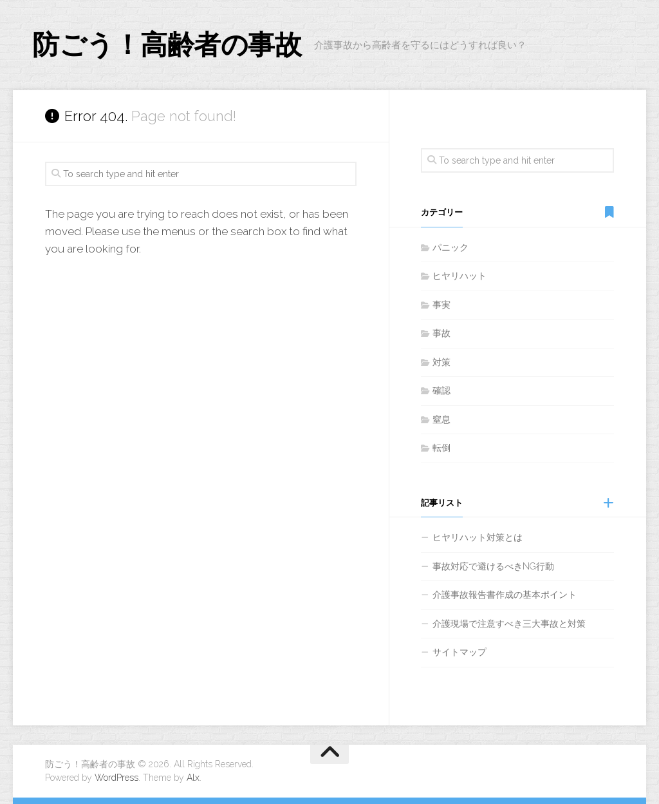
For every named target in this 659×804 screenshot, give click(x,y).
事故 (441, 333)
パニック (450, 247)
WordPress (116, 777)
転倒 (441, 448)
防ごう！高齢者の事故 (166, 45)
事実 (441, 305)
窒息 (441, 419)
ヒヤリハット (459, 276)
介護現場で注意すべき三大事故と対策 (509, 623)
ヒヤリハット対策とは (477, 537)
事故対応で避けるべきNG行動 (493, 566)
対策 (441, 362)
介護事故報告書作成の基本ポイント (504, 594)
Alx (193, 777)
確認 (441, 390)
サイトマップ (459, 652)
